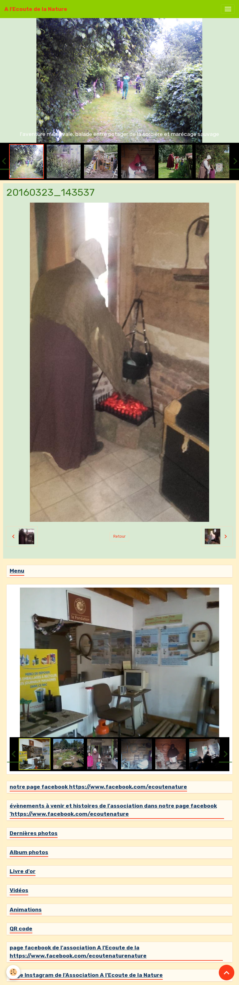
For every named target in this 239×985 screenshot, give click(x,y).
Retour (119, 536)
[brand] (35, 9)
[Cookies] (13, 972)
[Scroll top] (226, 972)
